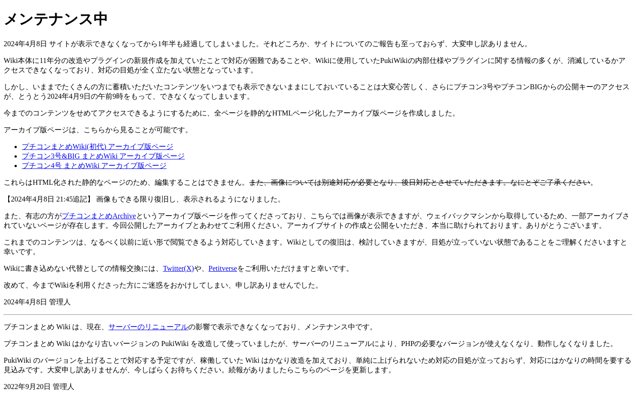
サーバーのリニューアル (148, 327)
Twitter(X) (178, 268)
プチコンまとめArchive (99, 216)
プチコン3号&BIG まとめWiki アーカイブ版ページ (103, 156)
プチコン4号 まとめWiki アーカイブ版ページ (94, 165)
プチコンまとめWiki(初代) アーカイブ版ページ (97, 146)
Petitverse (223, 268)
